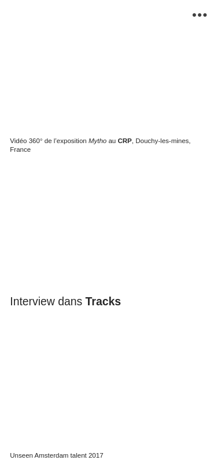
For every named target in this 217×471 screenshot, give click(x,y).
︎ (199, 15)
